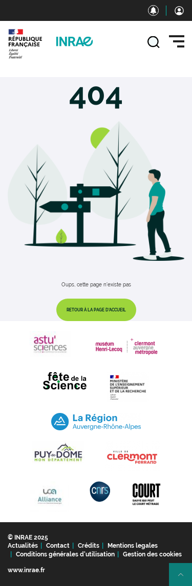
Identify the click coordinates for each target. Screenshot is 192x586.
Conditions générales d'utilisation (65, 554)
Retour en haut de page (185, 579)
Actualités (23, 545)
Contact (58, 545)
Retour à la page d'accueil (96, 309)
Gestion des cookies (152, 554)
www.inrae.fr (26, 570)
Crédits (88, 545)
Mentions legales (133, 545)
